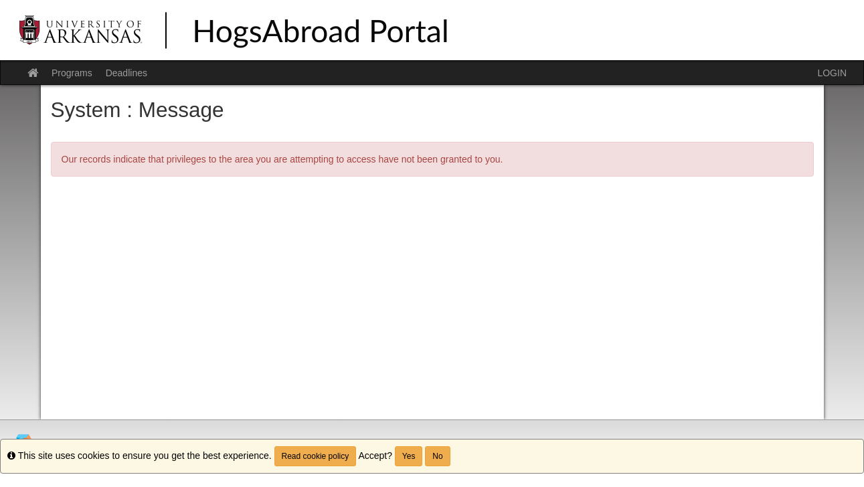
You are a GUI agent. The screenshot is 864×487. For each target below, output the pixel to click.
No (437, 456)
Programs (72, 73)
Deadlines (126, 73)
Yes (409, 456)
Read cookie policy (315, 456)
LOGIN (832, 73)
